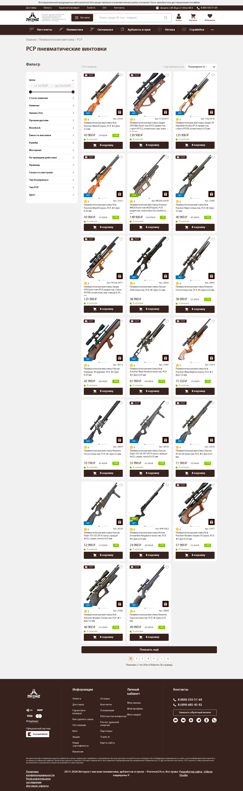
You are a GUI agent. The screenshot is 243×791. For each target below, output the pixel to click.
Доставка (31, 8)
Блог (75, 731)
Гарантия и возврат (69, 8)
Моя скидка (134, 715)
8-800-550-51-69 (209, 8)
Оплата (48, 8)
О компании (107, 710)
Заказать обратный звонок (195, 712)
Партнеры (106, 731)
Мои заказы (134, 703)
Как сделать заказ (82, 719)
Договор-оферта (37, 786)
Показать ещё (149, 649)
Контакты (119, 8)
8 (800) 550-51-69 (190, 699)
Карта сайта (107, 743)
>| (168, 659)
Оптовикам (79, 725)
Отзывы (105, 699)
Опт (105, 8)
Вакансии (77, 752)
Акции (76, 737)
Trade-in (91, 8)
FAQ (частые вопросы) (113, 716)
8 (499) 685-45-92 (190, 705)
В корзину (103, 145)
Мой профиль (135, 709)
